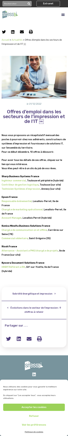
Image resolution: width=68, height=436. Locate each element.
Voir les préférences (34, 424)
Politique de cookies (34, 432)
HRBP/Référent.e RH (13, 267)
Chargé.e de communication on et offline (24, 230)
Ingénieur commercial (14, 180)
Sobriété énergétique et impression (32, 293)
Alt (3, 250)
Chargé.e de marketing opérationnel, (22, 209)
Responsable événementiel (17, 201)
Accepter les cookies (34, 407)
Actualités (17, 40)
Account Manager (12, 218)
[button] (48, 4)
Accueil (5, 40)
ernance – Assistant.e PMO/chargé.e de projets (31, 250)
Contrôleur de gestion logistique (20, 184)
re (26, 238)
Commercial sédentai (13, 238)
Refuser (34, 416)
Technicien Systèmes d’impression (21, 189)
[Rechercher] (29, 3)
